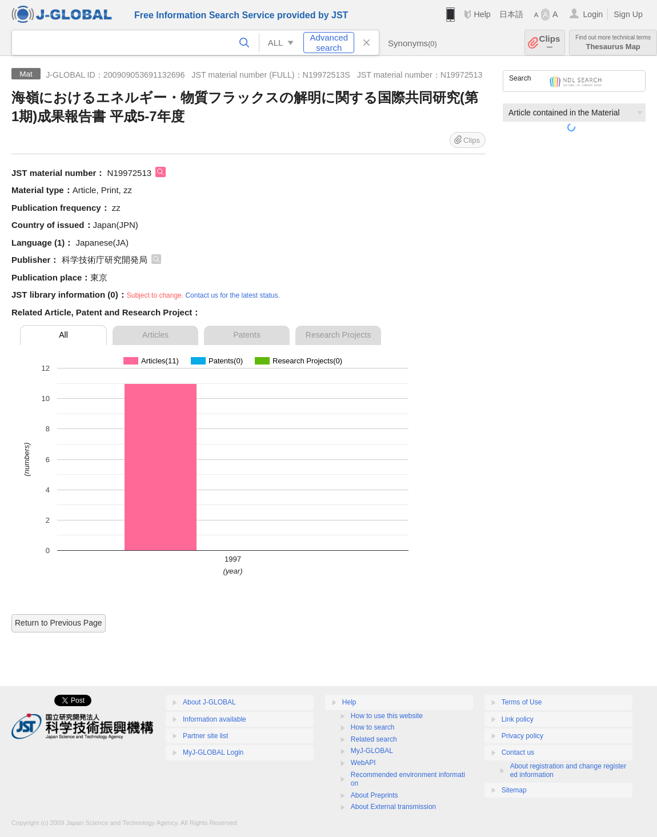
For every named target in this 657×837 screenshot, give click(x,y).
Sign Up (628, 14)
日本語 (511, 14)
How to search (373, 727)
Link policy (518, 719)
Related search (374, 739)
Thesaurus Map (613, 42)
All (63, 334)
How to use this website (387, 716)
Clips (549, 42)
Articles (155, 334)
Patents (246, 334)
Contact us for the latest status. (232, 295)
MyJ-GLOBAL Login (213, 752)
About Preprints (374, 795)
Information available (214, 719)
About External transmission (393, 807)
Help (482, 14)
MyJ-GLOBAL (372, 751)
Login (593, 14)
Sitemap (514, 790)
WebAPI (363, 763)
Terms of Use (522, 702)
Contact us (518, 752)
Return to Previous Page (58, 622)
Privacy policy (522, 736)
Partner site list (205, 736)
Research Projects (338, 334)
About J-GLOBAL (209, 702)
